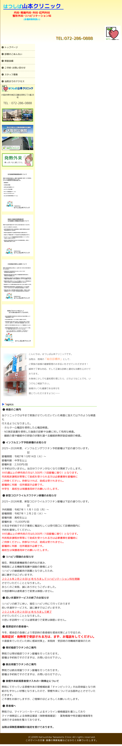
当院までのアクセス (13, 81)
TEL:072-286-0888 (74, 38)
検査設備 (7, 60)
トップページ (10, 47)
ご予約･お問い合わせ (14, 67)
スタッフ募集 (10, 74)
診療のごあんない (12, 54)
